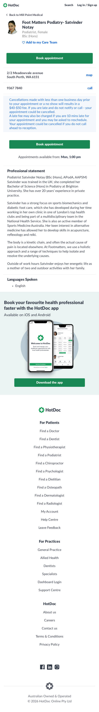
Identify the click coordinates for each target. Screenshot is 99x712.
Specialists (49, 574)
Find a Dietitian (49, 479)
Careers (49, 620)
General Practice (49, 550)
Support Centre (49, 590)
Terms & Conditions (49, 636)
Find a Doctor (49, 431)
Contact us (49, 628)
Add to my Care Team (39, 42)
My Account (49, 511)
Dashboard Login (49, 582)
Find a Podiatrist (49, 455)
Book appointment (49, 58)
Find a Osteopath (49, 487)
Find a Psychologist (49, 471)
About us (49, 612)
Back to (24, 15)
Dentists (49, 566)
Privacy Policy (49, 644)
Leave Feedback (49, 527)
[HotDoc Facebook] (42, 667)
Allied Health (49, 558)
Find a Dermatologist (49, 495)
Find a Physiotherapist (49, 447)
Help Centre (49, 519)
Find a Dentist (49, 439)
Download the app (49, 382)
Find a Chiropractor (50, 463)
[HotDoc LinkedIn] (49, 667)
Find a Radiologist (49, 503)
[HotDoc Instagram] (56, 667)
